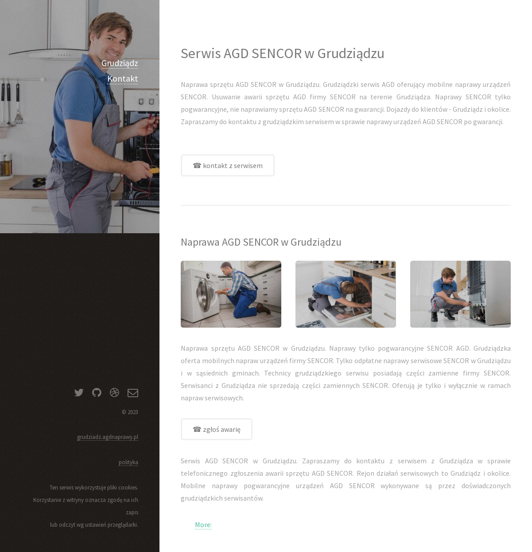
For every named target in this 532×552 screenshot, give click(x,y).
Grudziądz (119, 62)
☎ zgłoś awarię (217, 429)
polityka (128, 462)
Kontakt (122, 78)
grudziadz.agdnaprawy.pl (107, 436)
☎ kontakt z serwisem (228, 165)
